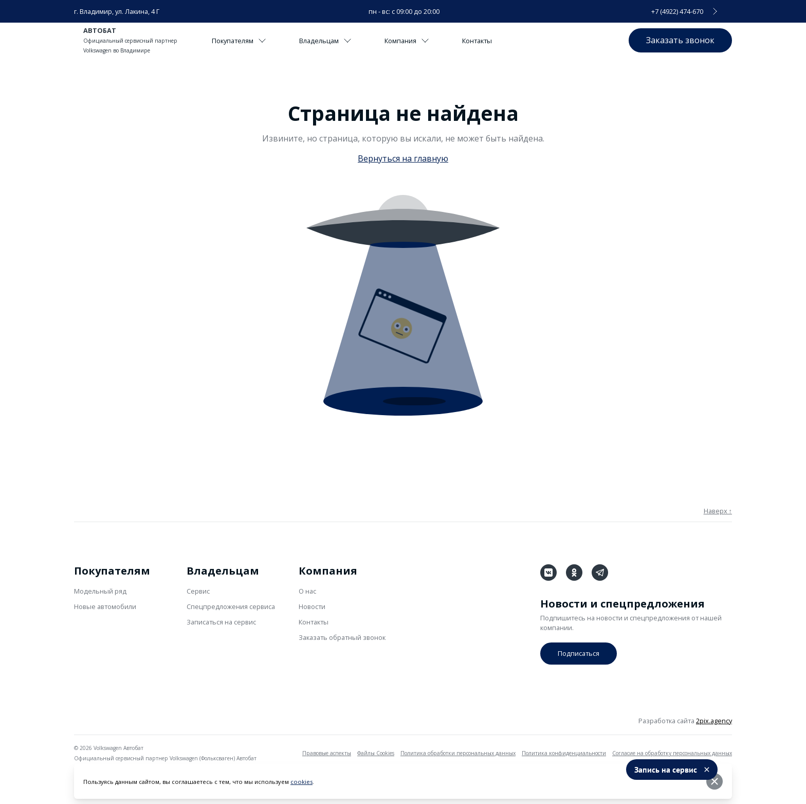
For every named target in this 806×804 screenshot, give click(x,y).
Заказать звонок (680, 40)
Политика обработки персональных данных (458, 753)
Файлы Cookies (375, 753)
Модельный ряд (100, 591)
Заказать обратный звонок (342, 637)
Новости (312, 606)
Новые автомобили (105, 606)
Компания (406, 40)
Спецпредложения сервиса (231, 606)
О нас (307, 591)
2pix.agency (714, 720)
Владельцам (325, 40)
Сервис (198, 591)
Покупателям (239, 40)
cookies (301, 781)
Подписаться (578, 653)
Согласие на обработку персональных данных (672, 753)
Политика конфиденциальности (564, 753)
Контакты (477, 40)
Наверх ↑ (718, 510)
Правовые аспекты (326, 753)
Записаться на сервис (221, 622)
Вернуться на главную (403, 158)
